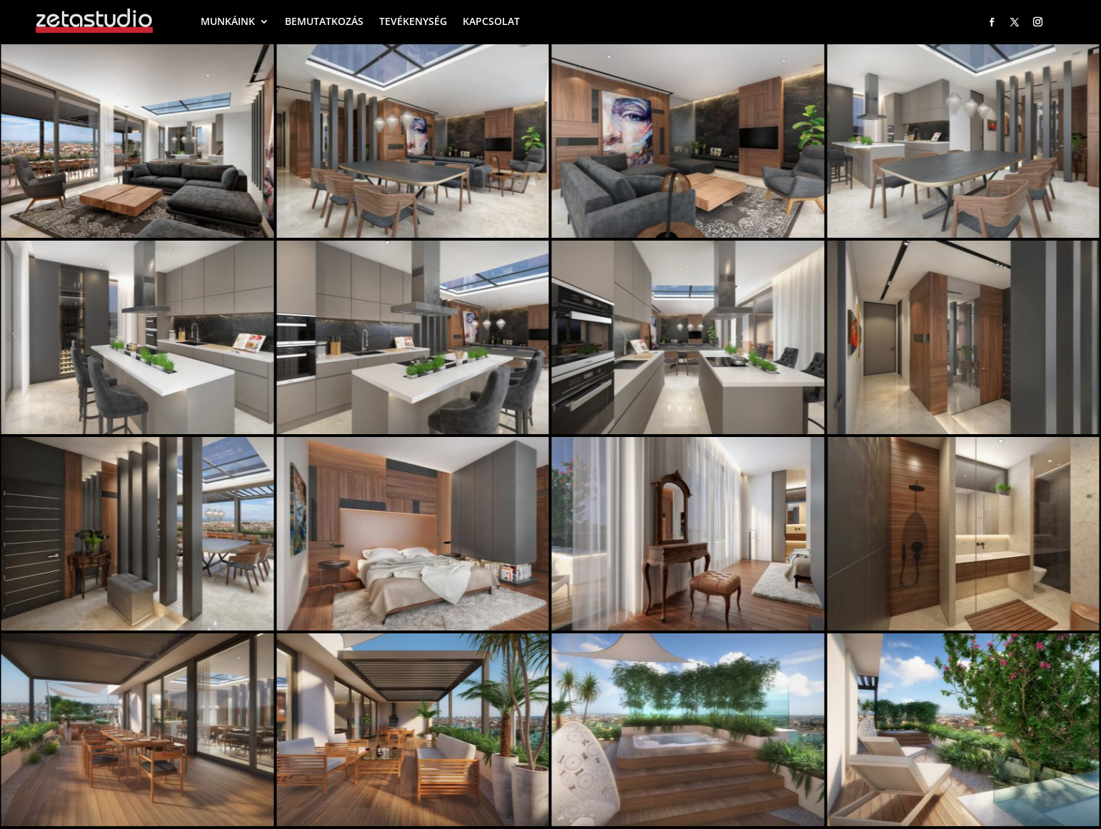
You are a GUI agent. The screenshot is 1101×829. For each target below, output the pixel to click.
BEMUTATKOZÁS (324, 21)
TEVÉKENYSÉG (413, 21)
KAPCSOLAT (491, 21)
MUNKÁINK (228, 21)
